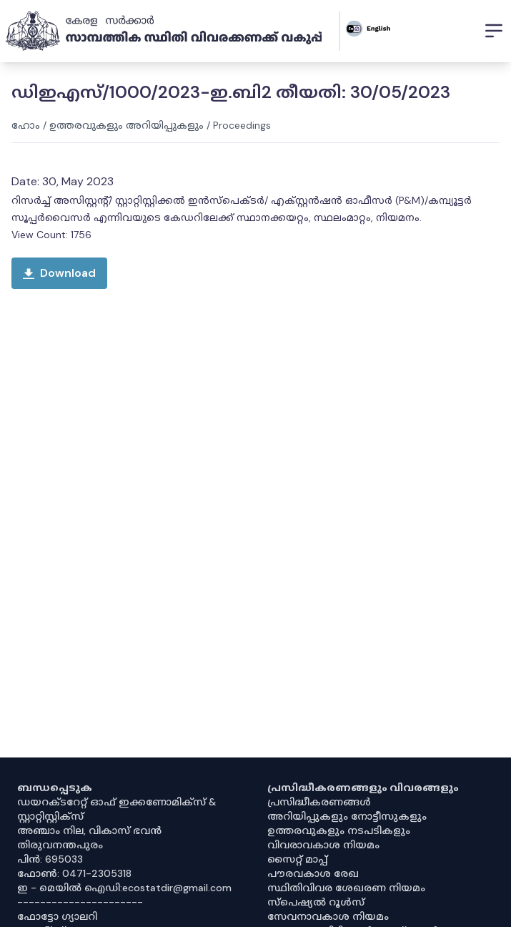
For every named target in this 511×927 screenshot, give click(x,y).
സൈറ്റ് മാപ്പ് (297, 859)
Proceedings (242, 125)
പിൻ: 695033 (50, 859)
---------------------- (80, 902)
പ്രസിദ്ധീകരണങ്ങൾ (319, 801)
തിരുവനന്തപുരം (60, 844)
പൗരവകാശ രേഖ (313, 873)
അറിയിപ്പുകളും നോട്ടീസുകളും (347, 816)
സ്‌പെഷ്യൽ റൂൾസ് (315, 902)
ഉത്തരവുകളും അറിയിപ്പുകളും (126, 125)
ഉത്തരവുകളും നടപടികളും (338, 830)
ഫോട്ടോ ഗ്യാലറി (57, 916)
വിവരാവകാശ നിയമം (323, 844)
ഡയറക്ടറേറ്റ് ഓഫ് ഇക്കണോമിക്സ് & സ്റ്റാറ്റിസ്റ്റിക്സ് (117, 809)
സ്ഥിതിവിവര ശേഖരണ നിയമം (346, 887)
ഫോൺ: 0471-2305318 (74, 873)
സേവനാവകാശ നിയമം (328, 916)
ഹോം (25, 125)
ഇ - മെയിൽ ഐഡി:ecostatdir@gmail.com (124, 887)
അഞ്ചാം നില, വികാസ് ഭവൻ (89, 830)
